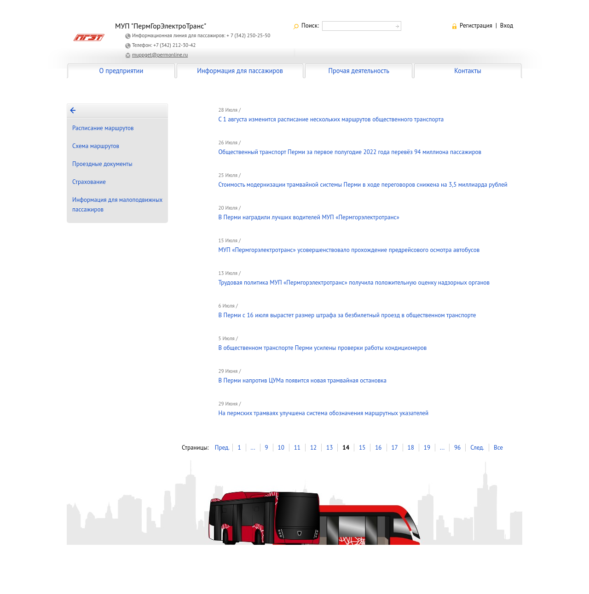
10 (281, 447)
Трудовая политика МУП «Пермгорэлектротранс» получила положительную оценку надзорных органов (354, 282)
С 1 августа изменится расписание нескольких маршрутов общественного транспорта (331, 119)
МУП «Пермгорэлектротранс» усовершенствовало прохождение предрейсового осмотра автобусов (348, 250)
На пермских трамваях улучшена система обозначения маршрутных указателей (323, 413)
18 (411, 447)
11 (297, 447)
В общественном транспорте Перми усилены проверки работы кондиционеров (322, 348)
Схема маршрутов (95, 146)
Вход (506, 25)
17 (394, 447)
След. (477, 447)
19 (427, 447)
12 (313, 447)
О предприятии (121, 70)
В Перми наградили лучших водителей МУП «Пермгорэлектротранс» (308, 217)
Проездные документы (102, 164)
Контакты (467, 70)
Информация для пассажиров (240, 70)
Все (498, 447)
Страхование (89, 182)
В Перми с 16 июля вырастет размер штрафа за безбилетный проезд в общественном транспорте (347, 315)
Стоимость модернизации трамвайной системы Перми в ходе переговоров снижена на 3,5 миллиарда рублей (362, 184)
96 (457, 447)
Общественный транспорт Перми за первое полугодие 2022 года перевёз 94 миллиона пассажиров (349, 152)
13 (329, 447)
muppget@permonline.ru (160, 54)
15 (362, 447)
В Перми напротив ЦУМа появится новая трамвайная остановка (302, 380)
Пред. (222, 447)
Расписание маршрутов (103, 128)
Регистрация (476, 25)
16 (378, 447)
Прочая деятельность (358, 70)
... (252, 447)
